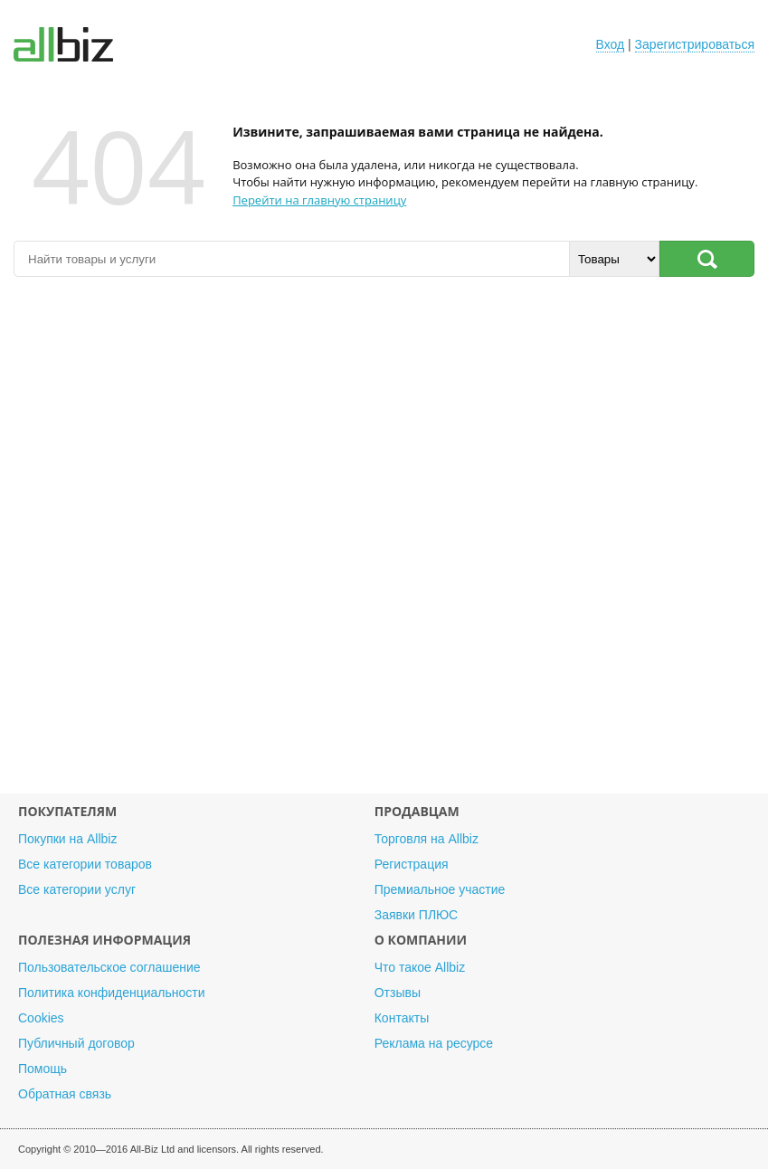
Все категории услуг (77, 889)
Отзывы (398, 992)
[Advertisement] (384, 544)
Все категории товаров (85, 864)
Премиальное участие (440, 889)
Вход (610, 44)
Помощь (42, 1068)
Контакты (402, 1018)
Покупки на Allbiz (67, 839)
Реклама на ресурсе (434, 1043)
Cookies (41, 1018)
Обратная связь (64, 1094)
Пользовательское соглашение (109, 967)
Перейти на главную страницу (319, 200)
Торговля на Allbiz (427, 839)
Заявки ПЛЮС (416, 915)
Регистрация (412, 864)
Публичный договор (76, 1043)
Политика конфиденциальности (111, 992)
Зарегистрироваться (694, 44)
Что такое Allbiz (420, 967)
